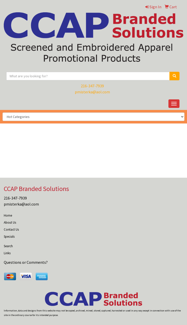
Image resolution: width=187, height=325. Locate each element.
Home (8, 215)
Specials (9, 236)
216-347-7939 (92, 85)
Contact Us (11, 229)
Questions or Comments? (26, 262)
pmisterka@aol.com (92, 91)
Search (8, 246)
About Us (10, 222)
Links (7, 253)
